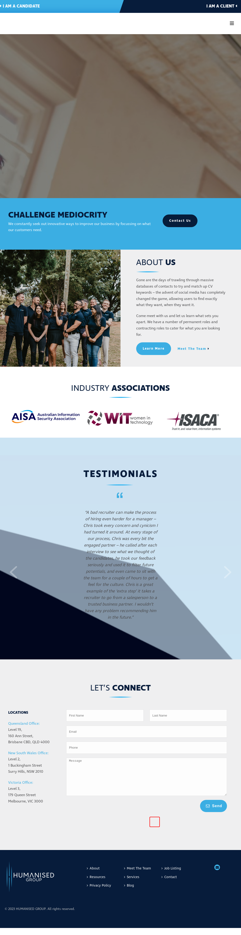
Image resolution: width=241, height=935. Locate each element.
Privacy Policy (99, 892)
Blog (129, 892)
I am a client (221, 6)
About (93, 875)
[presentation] (85, 824)
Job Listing (171, 875)
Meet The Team (137, 875)
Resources (96, 884)
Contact (169, 884)
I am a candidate (20, 6)
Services (131, 884)
